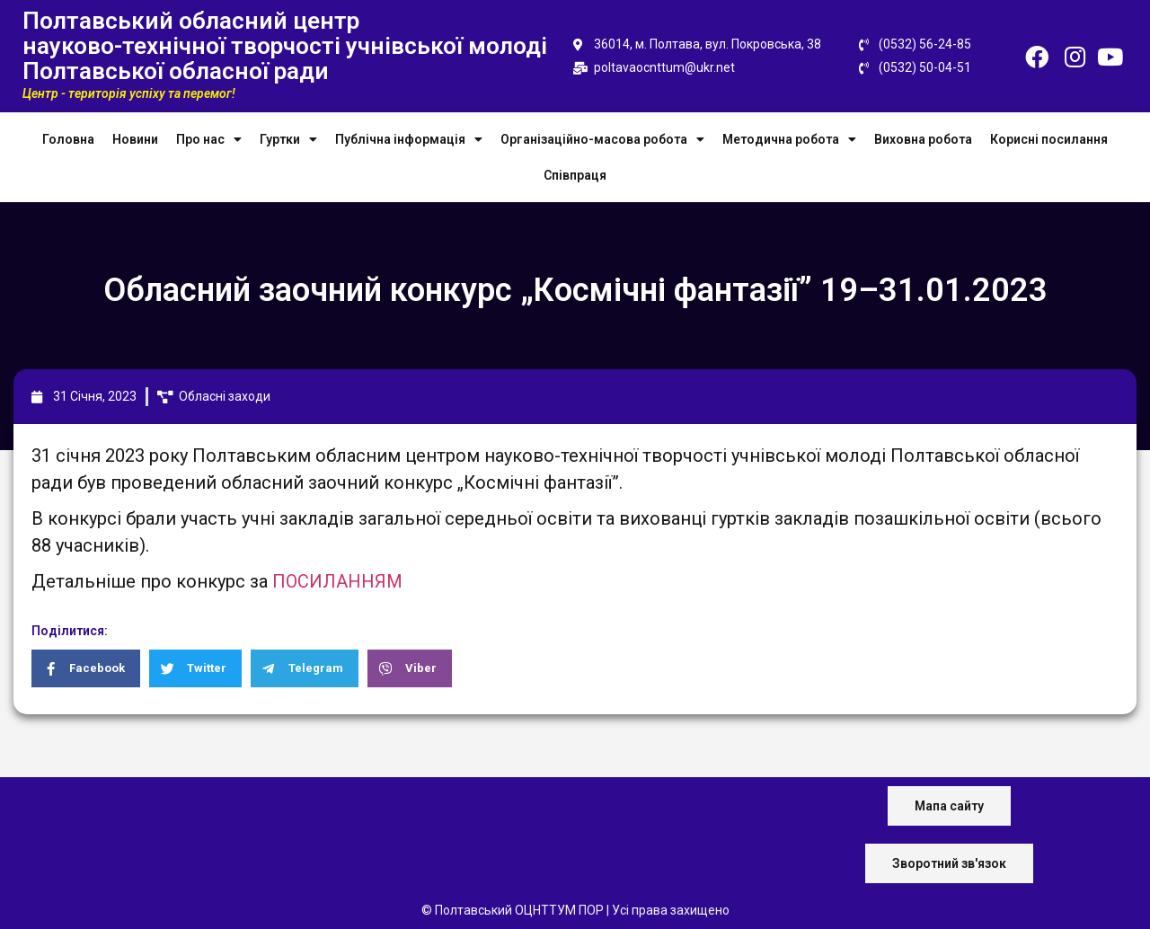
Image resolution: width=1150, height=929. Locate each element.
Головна (68, 139)
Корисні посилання (1049, 139)
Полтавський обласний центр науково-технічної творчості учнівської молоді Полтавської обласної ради (284, 45)
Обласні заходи (224, 396)
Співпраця (575, 175)
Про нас (209, 139)
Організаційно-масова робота (602, 139)
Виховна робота (923, 139)
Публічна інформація (408, 139)
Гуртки (288, 139)
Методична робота (789, 139)
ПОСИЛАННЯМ (337, 581)
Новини (135, 139)
